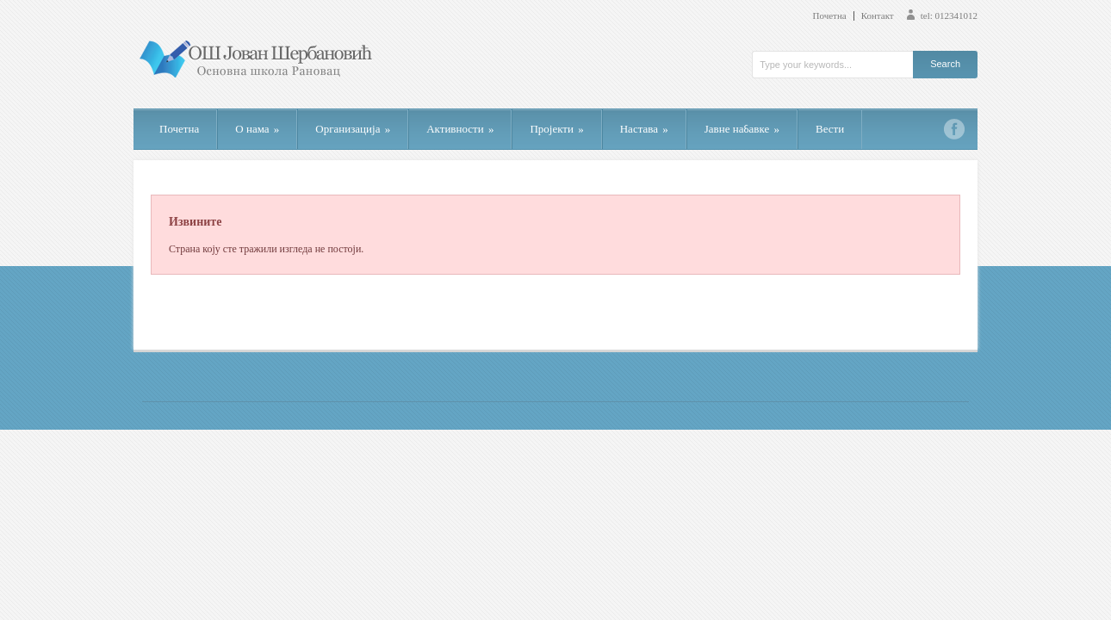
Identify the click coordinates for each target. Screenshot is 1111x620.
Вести (830, 128)
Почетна (830, 16)
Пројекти (556, 128)
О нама (257, 128)
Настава (644, 128)
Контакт (877, 16)
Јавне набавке (741, 128)
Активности (459, 128)
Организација (352, 128)
